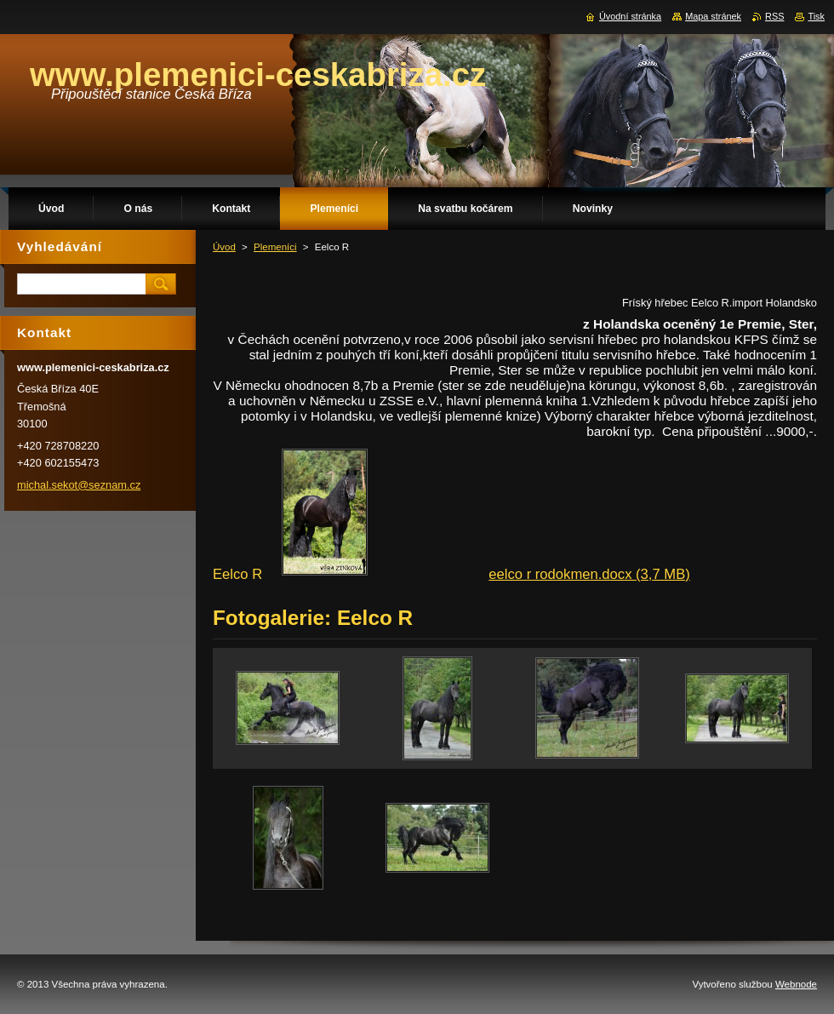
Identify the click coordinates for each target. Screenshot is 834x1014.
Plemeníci (275, 247)
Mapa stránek (713, 16)
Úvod (224, 247)
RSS (774, 16)
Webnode (796, 984)
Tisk (816, 16)
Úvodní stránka (630, 16)
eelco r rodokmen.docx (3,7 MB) (589, 574)
